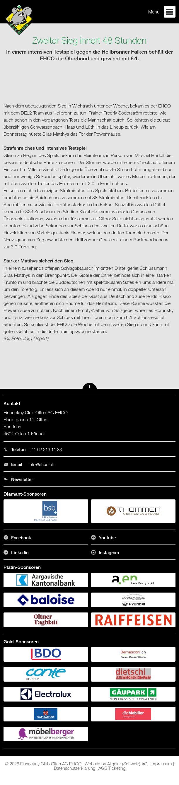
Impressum (161, 763)
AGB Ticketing (111, 768)
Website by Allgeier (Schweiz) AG (116, 763)
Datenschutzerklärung (74, 768)
